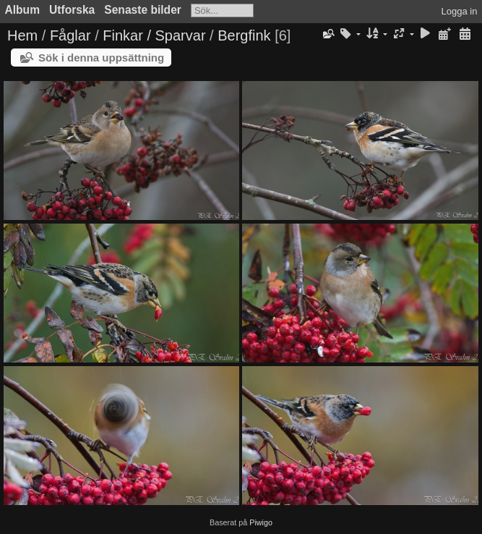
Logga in (460, 11)
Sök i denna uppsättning (101, 57)
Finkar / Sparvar (154, 35)
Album (22, 10)
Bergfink (244, 35)
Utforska (72, 10)
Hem (22, 35)
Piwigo (260, 522)
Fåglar (70, 35)
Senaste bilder (142, 10)
